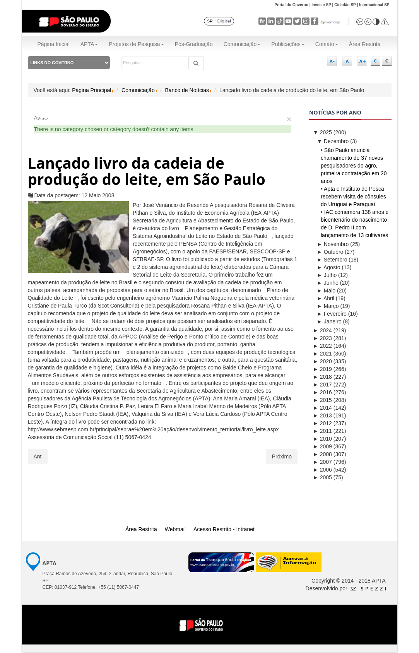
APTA (89, 44)
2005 (322, 477)
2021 (322, 353)
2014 (322, 408)
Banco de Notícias (187, 90)
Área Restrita (365, 44)
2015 (322, 400)
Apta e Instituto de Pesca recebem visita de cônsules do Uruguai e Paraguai (353, 196)
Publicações (287, 44)
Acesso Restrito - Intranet (224, 529)
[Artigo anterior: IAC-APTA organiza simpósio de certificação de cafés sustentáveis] (38, 456)
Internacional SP (374, 5)
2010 (322, 439)
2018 (322, 377)
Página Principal (91, 90)
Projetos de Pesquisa (136, 44)
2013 (322, 415)
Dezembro (333, 141)
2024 (322, 330)
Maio (326, 290)
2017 (322, 384)
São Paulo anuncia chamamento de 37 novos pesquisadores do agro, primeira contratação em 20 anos (354, 165)
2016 (322, 392)
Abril (325, 298)
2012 (322, 423)
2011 (322, 431)
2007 (322, 462)
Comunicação (242, 44)
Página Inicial (54, 44)
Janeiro (329, 321)
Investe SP (321, 5)
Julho (327, 275)
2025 (322, 132)
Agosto (328, 267)
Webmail (175, 529)
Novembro (333, 244)
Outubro (330, 252)
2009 (322, 446)
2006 (322, 470)
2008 (322, 454)
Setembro (332, 259)
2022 (322, 346)
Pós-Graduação (194, 44)
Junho (328, 283)
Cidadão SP (345, 5)
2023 (322, 338)
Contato (326, 44)
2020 (322, 361)
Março (328, 306)
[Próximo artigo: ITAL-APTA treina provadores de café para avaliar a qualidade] (282, 456)
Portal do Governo (291, 5)
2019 (322, 369)
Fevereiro (332, 314)
